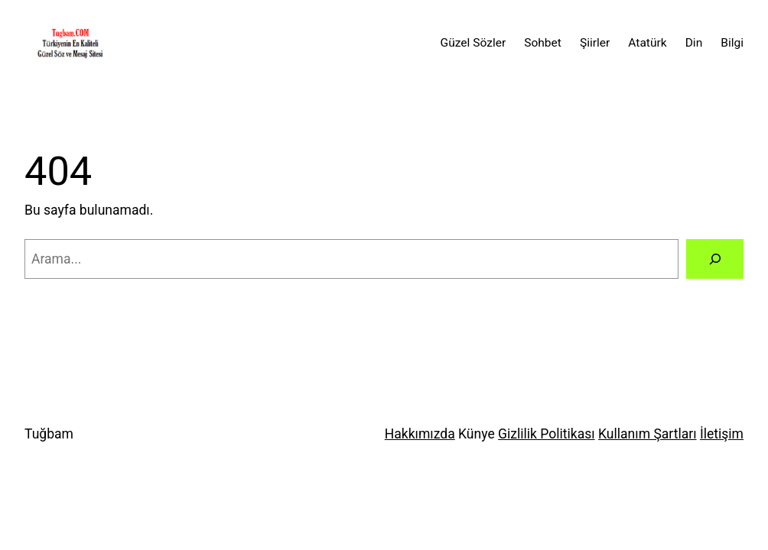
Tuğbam (48, 434)
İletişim (722, 434)
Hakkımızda (420, 434)
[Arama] (715, 258)
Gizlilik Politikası (546, 434)
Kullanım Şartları (647, 434)
